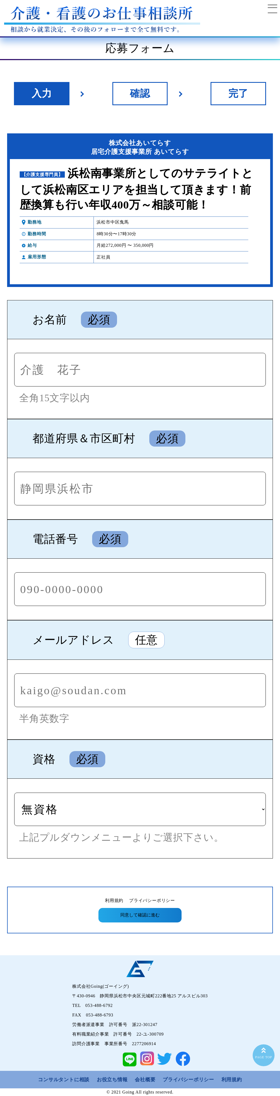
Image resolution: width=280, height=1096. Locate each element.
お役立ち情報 (112, 1079)
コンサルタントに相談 (63, 1079)
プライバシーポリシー (152, 900)
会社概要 (145, 1079)
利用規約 (114, 900)
